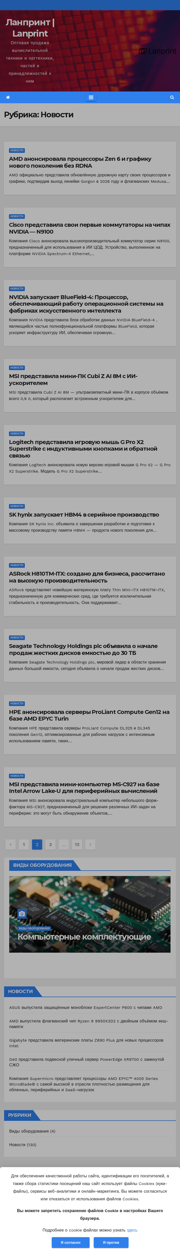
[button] (172, 97)
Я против (111, 1242)
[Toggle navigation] (91, 97)
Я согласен (71, 1242)
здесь (132, 1230)
